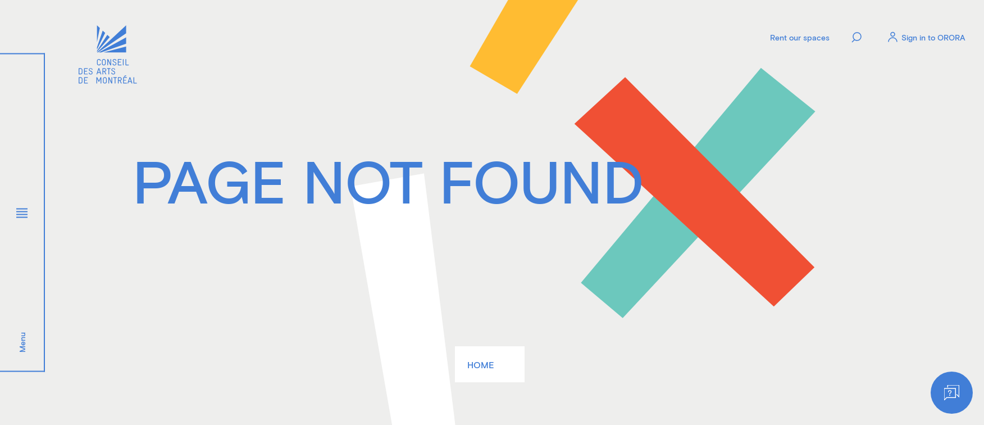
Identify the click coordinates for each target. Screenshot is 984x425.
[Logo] (108, 56)
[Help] (952, 393)
